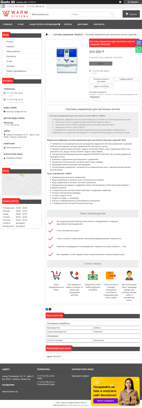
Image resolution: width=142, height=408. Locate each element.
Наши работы (13, 51)
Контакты (99, 24)
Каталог (10, 46)
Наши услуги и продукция (44, 24)
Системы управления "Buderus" (68, 34)
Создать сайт (21, 2)
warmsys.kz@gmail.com (16, 111)
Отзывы (10, 66)
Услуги (10, 41)
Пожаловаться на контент (78, 405)
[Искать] (111, 14)
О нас (21, 24)
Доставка (83, 24)
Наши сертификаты (16, 71)
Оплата (68, 24)
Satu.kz (83, 403)
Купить (101, 64)
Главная (7, 24)
